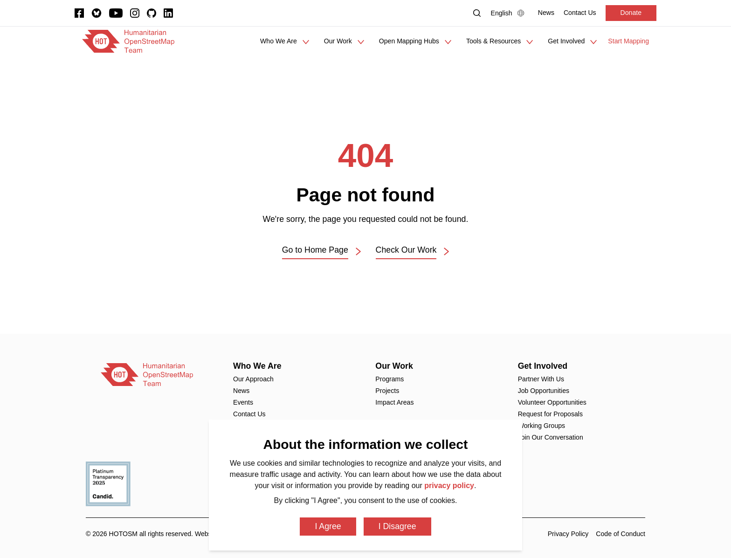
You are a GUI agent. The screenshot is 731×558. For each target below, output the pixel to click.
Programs (389, 379)
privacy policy (449, 485)
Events (243, 402)
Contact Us (249, 414)
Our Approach (253, 379)
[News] (546, 13)
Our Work (394, 366)
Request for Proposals (550, 414)
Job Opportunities (543, 390)
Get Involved (543, 366)
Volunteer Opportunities (552, 402)
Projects (387, 390)
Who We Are (257, 366)
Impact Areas (394, 402)
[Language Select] (510, 13)
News (241, 390)
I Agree (328, 526)
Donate (631, 12)
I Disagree (397, 526)
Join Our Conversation (550, 437)
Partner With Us (541, 379)
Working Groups (541, 425)
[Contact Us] (580, 13)
